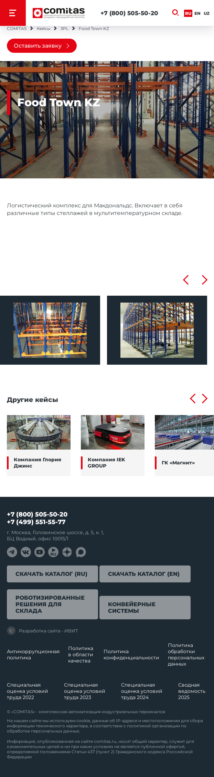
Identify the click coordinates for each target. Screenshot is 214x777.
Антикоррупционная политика (33, 654)
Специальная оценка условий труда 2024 (141, 691)
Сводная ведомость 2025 (191, 691)
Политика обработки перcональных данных (186, 654)
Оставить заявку (38, 45)
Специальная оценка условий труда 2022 (27, 691)
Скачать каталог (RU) (51, 574)
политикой (139, 725)
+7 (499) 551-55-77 (36, 522)
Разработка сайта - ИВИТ (42, 630)
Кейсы (43, 28)
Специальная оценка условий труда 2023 (84, 691)
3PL (64, 28)
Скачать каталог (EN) (144, 574)
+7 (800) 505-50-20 (129, 13)
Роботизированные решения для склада (50, 604)
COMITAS (16, 28)
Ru (188, 13)
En (197, 13)
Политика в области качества (80, 654)
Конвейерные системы (132, 607)
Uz (207, 13)
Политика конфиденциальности (131, 654)
